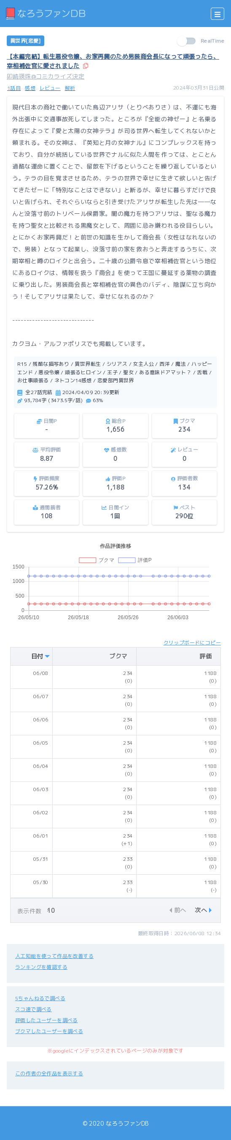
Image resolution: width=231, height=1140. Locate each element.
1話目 (14, 88)
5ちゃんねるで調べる (40, 998)
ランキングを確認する (41, 967)
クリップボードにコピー (192, 642)
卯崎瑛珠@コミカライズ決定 (45, 76)
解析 (70, 88)
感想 (30, 88)
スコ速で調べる (33, 1009)
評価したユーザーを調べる (46, 1020)
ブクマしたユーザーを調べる (49, 1031)
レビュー (50, 88)
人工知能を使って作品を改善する (54, 956)
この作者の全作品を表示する (49, 1073)
